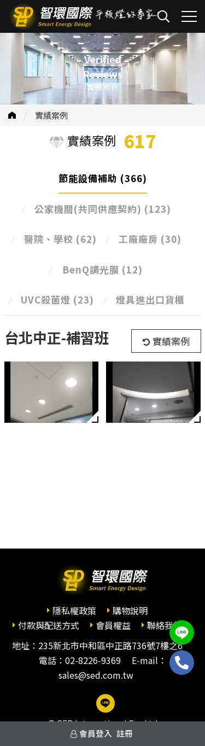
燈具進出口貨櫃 (150, 299)
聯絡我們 (164, 625)
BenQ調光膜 (102, 269)
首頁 (12, 115)
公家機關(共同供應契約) (102, 208)
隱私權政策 (74, 610)
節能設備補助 (102, 178)
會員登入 (95, 733)
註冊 (124, 733)
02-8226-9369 (93, 660)
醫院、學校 (60, 239)
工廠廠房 (150, 239)
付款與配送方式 (48, 625)
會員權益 (113, 625)
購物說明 (130, 610)
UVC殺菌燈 (57, 299)
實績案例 (51, 115)
